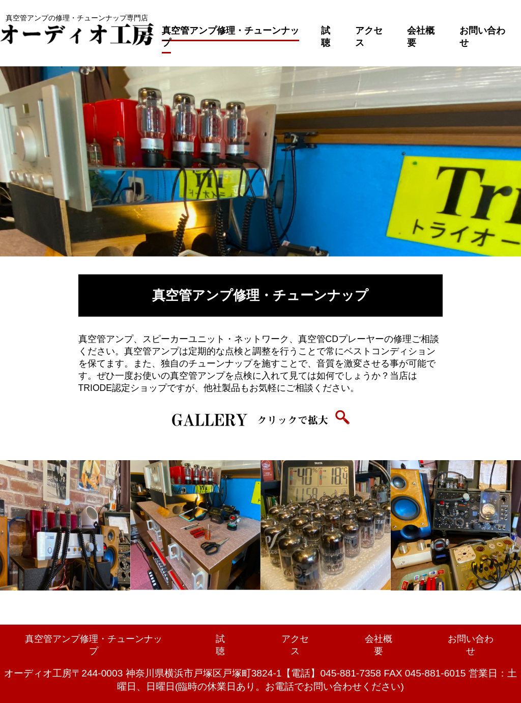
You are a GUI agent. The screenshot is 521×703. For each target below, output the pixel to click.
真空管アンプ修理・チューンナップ (230, 36)
